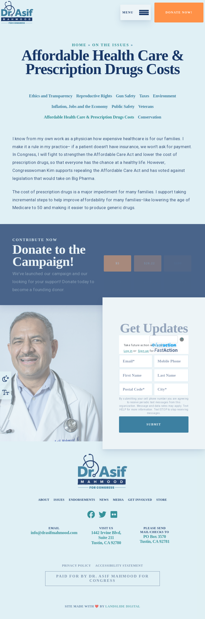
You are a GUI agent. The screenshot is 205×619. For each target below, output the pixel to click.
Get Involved (140, 499)
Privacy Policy (76, 565)
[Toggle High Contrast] (5, 378)
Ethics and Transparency (50, 96)
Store (161, 499)
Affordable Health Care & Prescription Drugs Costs (89, 117)
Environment (164, 96)
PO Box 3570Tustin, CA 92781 (154, 539)
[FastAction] (164, 339)
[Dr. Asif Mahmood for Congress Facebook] (91, 514)
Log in (128, 351)
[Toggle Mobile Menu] (135, 12)
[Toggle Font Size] (5, 392)
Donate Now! (178, 12)
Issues (59, 499)
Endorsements (82, 499)
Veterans (146, 106)
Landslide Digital (122, 606)
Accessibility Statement (119, 565)
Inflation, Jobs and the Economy (79, 106)
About (43, 499)
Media (118, 499)
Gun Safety (126, 96)
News (104, 499)
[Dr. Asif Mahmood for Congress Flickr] (114, 514)
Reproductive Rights (94, 96)
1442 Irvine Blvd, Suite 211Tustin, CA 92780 (106, 537)
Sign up (144, 351)
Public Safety (123, 106)
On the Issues (110, 45)
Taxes (144, 96)
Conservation (149, 117)
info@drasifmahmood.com (54, 532)
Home (79, 45)
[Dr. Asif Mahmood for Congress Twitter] (102, 514)
